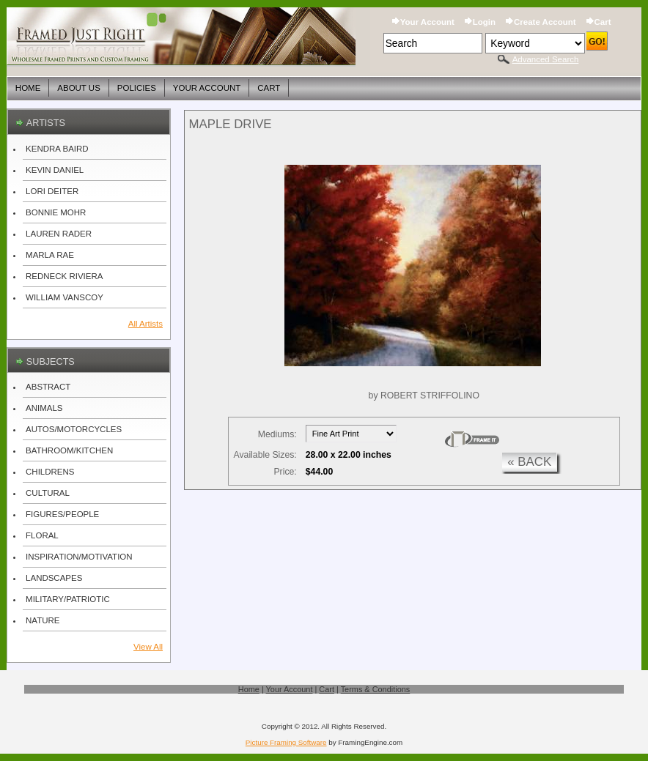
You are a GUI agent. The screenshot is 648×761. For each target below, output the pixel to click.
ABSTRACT (48, 386)
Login (484, 22)
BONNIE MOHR (56, 212)
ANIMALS (44, 408)
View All (148, 646)
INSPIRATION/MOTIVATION (79, 556)
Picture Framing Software (286, 742)
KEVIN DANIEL (55, 170)
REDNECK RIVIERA (64, 276)
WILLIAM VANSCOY (64, 297)
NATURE (42, 620)
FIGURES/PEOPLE (62, 514)
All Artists (145, 323)
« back (529, 462)
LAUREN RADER (59, 233)
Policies (136, 87)
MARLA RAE (50, 254)
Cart (602, 22)
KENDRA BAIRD (57, 148)
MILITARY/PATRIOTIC (68, 599)
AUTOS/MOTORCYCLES (74, 429)
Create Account (544, 22)
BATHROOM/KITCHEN (69, 450)
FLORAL (42, 535)
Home (27, 87)
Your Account (427, 22)
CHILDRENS (50, 471)
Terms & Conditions (375, 689)
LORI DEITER (52, 191)
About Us (78, 87)
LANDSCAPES (54, 577)
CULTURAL (48, 493)
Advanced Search (545, 59)
